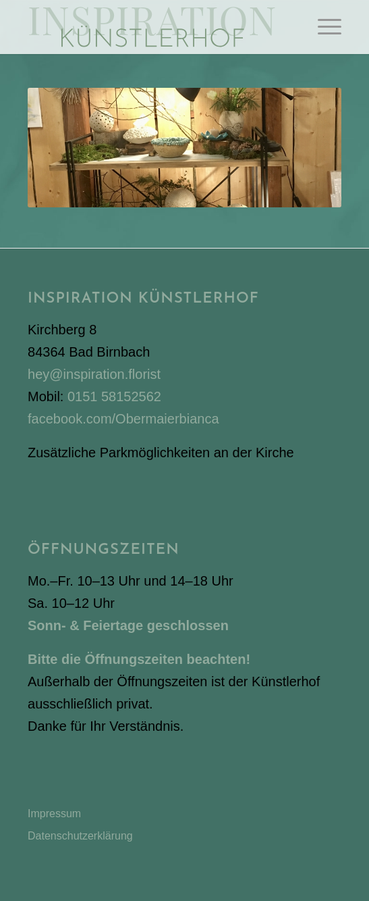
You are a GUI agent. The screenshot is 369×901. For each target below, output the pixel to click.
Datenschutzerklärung (80, 836)
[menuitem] (322, 27)
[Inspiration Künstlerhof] (153, 27)
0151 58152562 (114, 396)
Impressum (54, 813)
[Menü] (322, 27)
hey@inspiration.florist (94, 374)
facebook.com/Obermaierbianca (123, 418)
